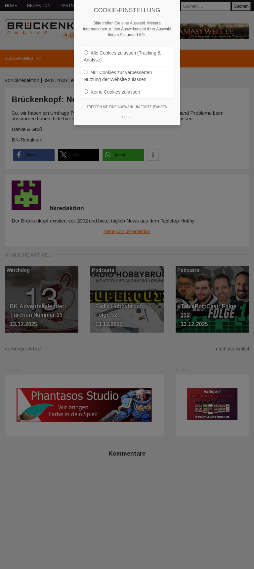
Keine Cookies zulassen (112, 92)
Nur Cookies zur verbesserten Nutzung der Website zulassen (118, 76)
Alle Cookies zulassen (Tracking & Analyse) (122, 56)
